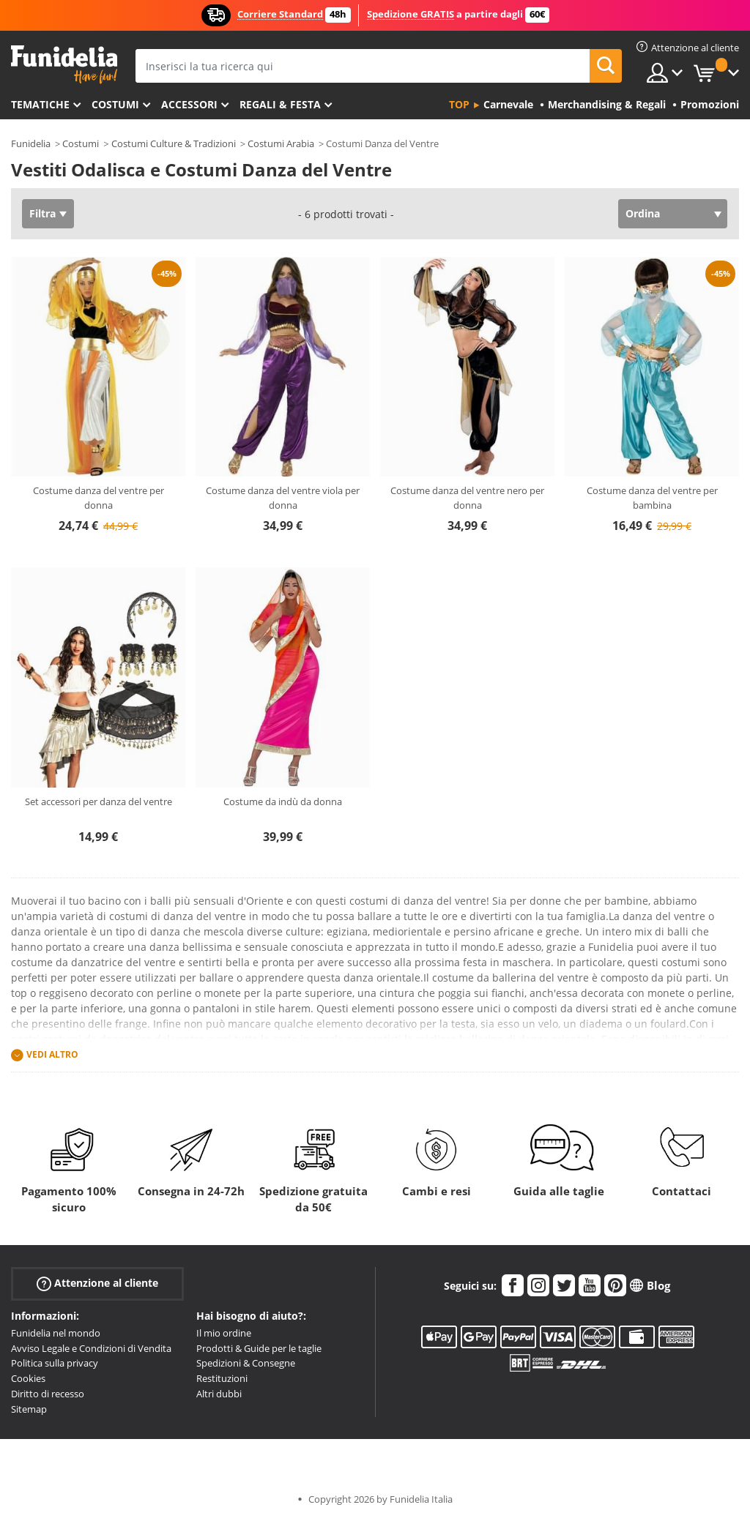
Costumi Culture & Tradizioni (173, 143)
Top (459, 104)
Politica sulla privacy (54, 1362)
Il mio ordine (223, 1332)
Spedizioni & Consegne (245, 1362)
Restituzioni (222, 1378)
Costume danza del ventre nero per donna (467, 498)
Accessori (189, 104)
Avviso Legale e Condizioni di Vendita (91, 1348)
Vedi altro (52, 1054)
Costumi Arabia (281, 143)
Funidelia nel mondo (55, 1332)
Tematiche (40, 104)
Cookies (28, 1378)
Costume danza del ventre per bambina (652, 498)
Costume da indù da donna (282, 801)
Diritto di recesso (47, 1393)
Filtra (42, 213)
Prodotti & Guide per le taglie (259, 1348)
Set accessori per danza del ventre (98, 801)
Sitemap (29, 1409)
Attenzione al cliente (97, 1283)
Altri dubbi (219, 1393)
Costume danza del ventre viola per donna (283, 498)
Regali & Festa (280, 104)
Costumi (115, 104)
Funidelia (31, 143)
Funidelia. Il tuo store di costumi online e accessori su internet (64, 64)
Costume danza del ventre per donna (98, 498)
